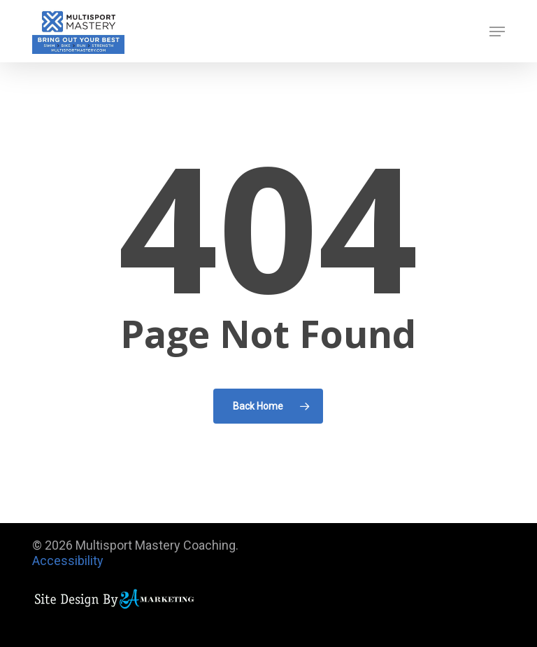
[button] (497, 32)
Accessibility (67, 560)
